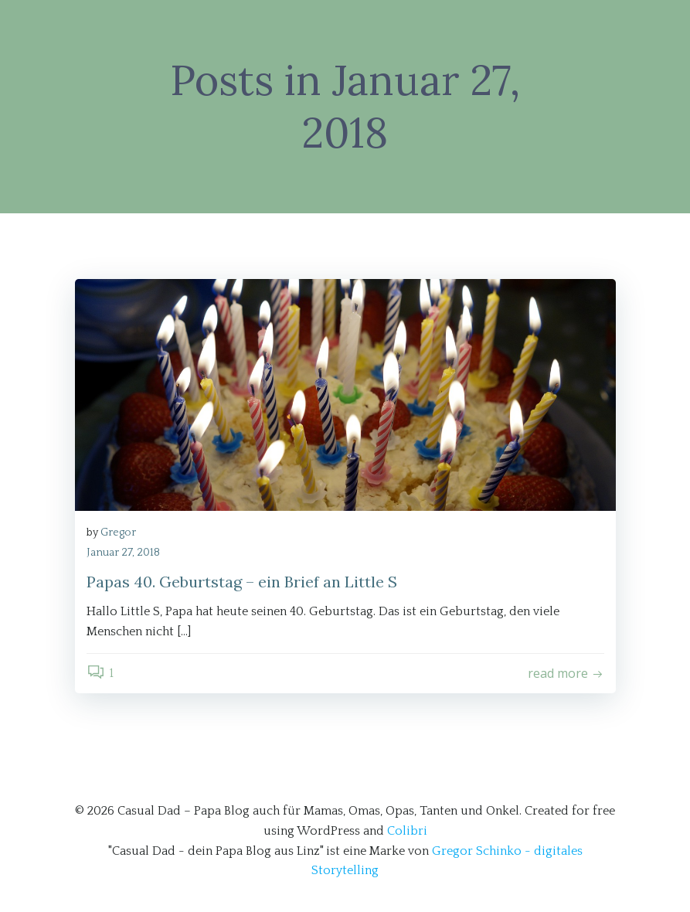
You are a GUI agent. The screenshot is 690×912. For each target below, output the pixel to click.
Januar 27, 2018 (123, 552)
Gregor (118, 532)
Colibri (407, 831)
